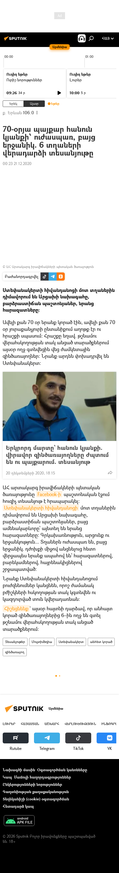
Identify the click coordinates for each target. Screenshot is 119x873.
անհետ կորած (101, 641)
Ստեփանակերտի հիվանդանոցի (41, 507)
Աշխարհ (52, 724)
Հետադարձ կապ (18, 806)
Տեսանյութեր (15, 641)
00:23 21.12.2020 (17, 163)
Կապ (7, 777)
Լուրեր (76, 79)
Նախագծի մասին (19, 769)
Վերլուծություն (80, 724)
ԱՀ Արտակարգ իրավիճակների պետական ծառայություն (50, 266)
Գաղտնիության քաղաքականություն (36, 791)
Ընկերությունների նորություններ (32, 784)
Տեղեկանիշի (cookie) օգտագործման (36, 798)
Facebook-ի (49, 494)
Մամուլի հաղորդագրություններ (42, 777)
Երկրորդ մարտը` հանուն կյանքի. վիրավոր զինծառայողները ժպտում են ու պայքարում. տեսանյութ (57, 454)
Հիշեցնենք (16, 608)
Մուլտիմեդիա (42, 641)
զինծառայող (14, 652)
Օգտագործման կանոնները (62, 769)
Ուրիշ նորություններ (24, 79)
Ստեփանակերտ (71, 641)
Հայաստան (30, 724)
